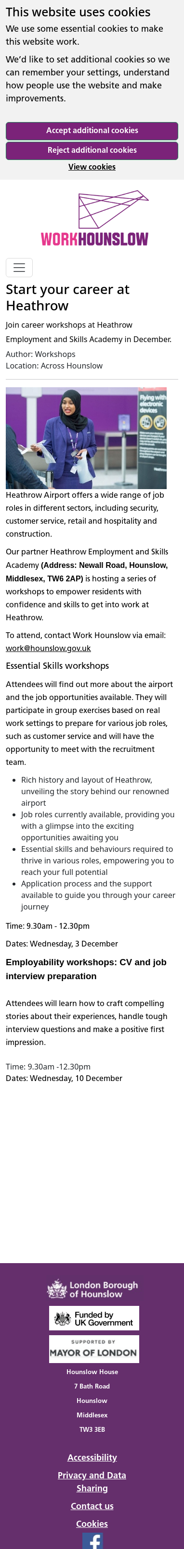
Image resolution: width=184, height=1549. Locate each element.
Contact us (92, 1507)
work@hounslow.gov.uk (48, 649)
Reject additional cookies (92, 151)
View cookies (92, 168)
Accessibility (92, 1458)
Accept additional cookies (92, 131)
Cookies (92, 1524)
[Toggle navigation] (19, 267)
